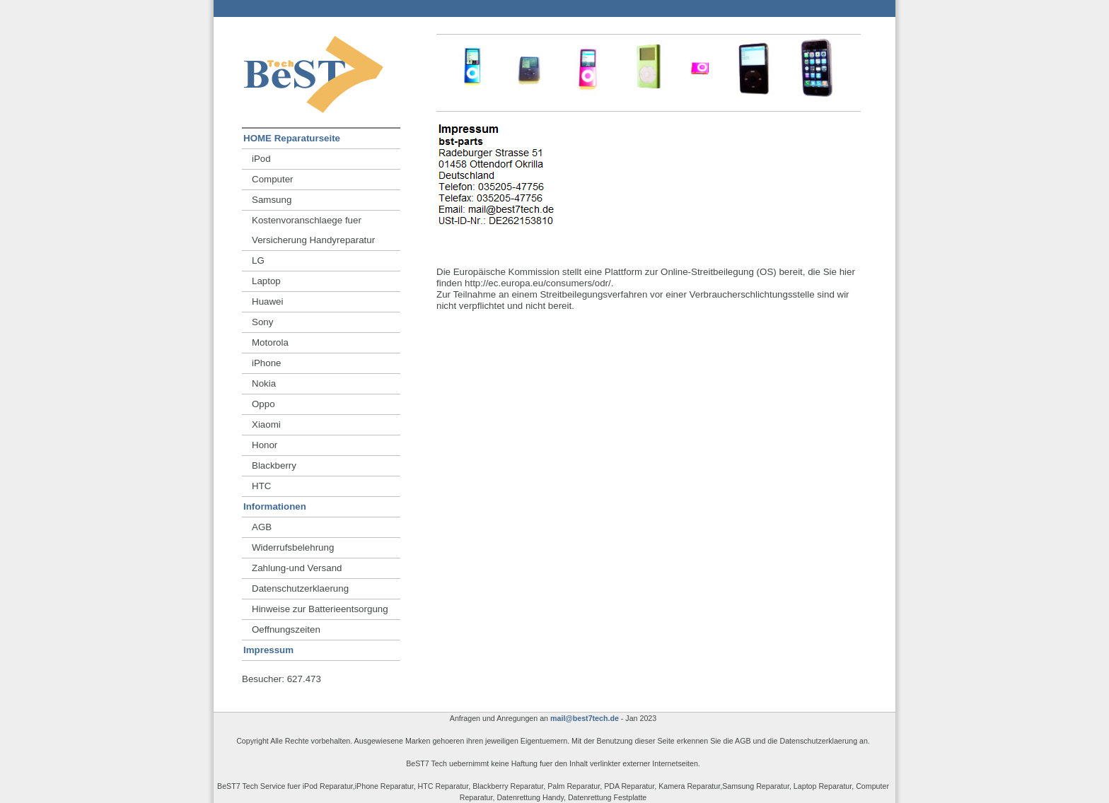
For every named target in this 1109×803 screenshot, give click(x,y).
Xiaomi (266, 424)
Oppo (263, 404)
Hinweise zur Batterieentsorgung (320, 609)
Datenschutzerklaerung (300, 588)
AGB (262, 527)
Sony (262, 322)
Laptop (266, 281)
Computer (273, 179)
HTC (261, 486)
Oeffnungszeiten (286, 629)
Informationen (274, 506)
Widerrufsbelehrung (293, 547)
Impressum (268, 650)
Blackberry (274, 465)
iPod (261, 158)
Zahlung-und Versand (297, 568)
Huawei (267, 301)
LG (258, 260)
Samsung (271, 199)
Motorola (270, 342)
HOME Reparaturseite (291, 138)
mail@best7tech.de (584, 718)
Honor (264, 445)
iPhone (266, 363)
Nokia (264, 383)
